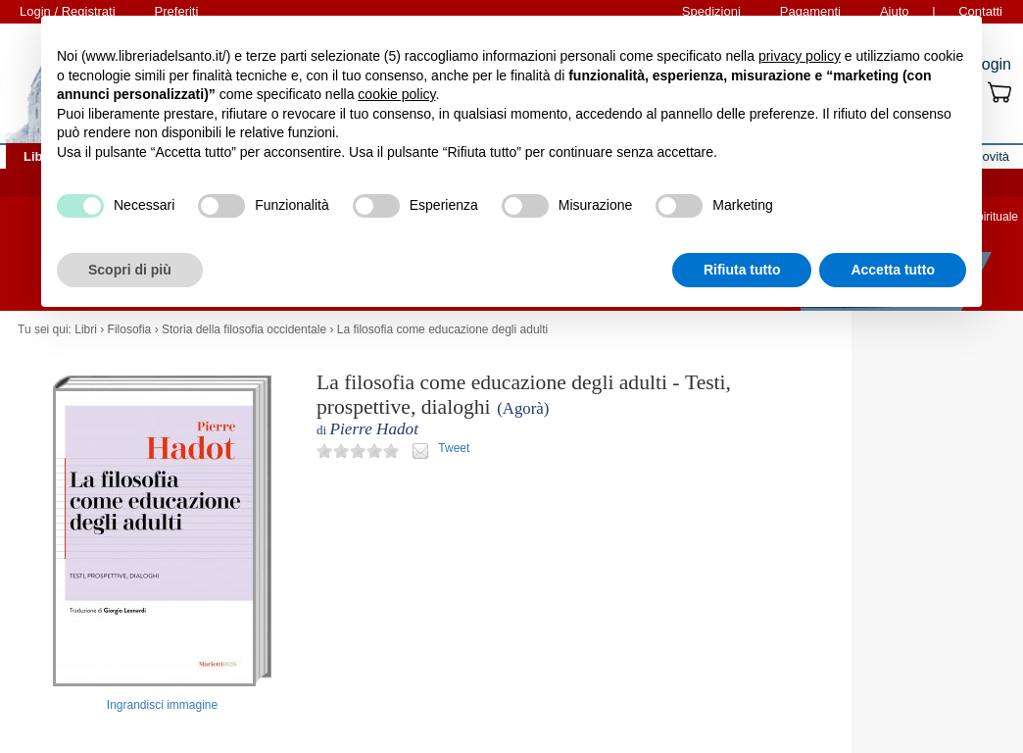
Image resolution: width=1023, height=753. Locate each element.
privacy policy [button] (799, 56)
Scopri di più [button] (129, 269)
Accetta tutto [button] (893, 269)
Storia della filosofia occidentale (244, 329)
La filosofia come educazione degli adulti (442, 329)
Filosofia (130, 329)
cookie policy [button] (396, 94)
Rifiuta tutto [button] (742, 269)
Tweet (453, 448)
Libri (85, 329)
